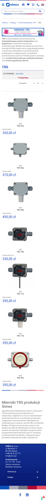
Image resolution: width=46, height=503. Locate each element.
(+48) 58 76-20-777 (13, 453)
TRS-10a (20, 252)
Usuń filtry (19, 74)
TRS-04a (20, 210)
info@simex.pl (11, 456)
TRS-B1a (20, 378)
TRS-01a (20, 126)
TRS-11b (20, 336)
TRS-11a (20, 294)
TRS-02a (20, 168)
